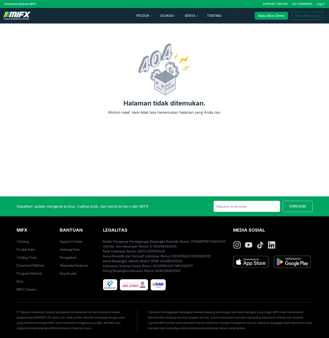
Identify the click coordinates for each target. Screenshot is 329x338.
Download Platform (30, 265)
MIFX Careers (27, 289)
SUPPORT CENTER (275, 4)
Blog (20, 281)
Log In (321, 4)
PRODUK (144, 16)
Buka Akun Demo (271, 16)
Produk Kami (26, 249)
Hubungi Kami (70, 249)
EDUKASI (169, 16)
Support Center (71, 241)
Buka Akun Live (307, 16)
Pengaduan (68, 257)
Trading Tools (27, 257)
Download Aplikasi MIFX (20, 4)
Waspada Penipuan (74, 265)
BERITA (192, 16)
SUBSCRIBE (297, 206)
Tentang (23, 241)
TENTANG (214, 16)
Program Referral (29, 273)
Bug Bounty (68, 273)
